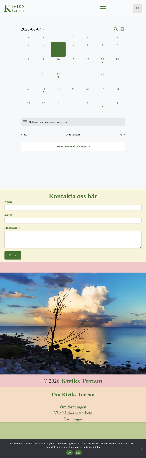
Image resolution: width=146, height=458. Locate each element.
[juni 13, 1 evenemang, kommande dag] (102, 64)
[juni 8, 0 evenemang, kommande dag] (28, 64)
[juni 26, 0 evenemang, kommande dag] (87, 93)
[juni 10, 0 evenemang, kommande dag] (58, 64)
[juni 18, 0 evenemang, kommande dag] (73, 78)
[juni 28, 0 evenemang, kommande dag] (117, 93)
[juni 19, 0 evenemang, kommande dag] (87, 78)
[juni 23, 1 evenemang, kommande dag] (43, 93)
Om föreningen (73, 407)
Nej (78, 452)
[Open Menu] (103, 8)
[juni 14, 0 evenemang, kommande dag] (117, 64)
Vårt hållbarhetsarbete (73, 413)
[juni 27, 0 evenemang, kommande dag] (102, 93)
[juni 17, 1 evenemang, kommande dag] (58, 78)
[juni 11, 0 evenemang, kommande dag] (73, 64)
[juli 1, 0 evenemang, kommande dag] (58, 108)
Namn (9, 201)
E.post (8, 214)
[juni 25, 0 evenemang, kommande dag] (73, 93)
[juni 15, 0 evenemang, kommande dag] (28, 78)
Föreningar (73, 419)
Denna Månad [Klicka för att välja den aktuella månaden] (73, 134)
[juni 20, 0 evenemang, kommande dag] (102, 78)
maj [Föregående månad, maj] (24, 134)
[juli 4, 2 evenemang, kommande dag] (102, 108)
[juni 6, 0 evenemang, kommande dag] (102, 49)
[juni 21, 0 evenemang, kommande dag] (117, 78)
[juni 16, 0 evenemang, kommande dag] (43, 78)
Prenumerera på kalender (71, 146)
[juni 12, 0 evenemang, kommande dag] (87, 64)
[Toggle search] (137, 8)
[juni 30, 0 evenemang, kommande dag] (43, 108)
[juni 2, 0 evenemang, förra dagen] (43, 49)
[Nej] (141, 448)
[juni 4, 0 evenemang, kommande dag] (73, 49)
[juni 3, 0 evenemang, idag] (58, 49)
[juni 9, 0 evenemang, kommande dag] (43, 64)
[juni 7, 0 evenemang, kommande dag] (117, 49)
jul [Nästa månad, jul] (122, 134)
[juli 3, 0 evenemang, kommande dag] (87, 108)
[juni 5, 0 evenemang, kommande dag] (87, 49)
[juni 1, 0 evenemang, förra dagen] (28, 49)
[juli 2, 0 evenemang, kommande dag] (73, 108)
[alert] (73, 122)
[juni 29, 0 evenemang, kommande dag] (28, 108)
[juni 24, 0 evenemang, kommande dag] (58, 93)
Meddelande (12, 227)
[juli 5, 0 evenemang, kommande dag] (117, 108)
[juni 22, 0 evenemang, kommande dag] (28, 93)
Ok (69, 452)
